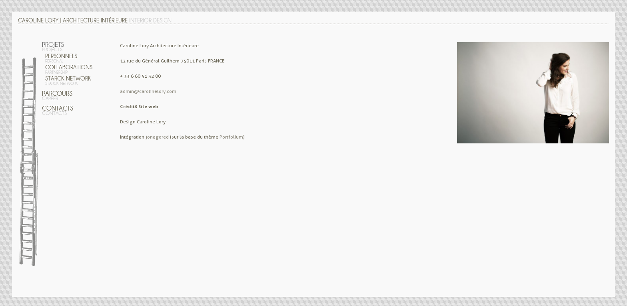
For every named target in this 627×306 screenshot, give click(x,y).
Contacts (57, 110)
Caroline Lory (38, 20)
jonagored (157, 137)
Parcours (57, 95)
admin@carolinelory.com (148, 91)
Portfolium (231, 137)
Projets (53, 46)
